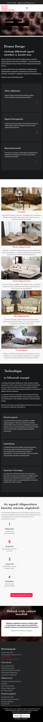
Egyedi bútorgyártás (7, 668)
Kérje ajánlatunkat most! (21, 595)
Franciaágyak (21, 350)
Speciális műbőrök (7, 701)
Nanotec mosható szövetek (10, 699)
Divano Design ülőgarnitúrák (7, 8)
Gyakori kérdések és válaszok (10, 670)
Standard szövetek (7, 697)
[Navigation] (26, 8)
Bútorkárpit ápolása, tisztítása (11, 706)
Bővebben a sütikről (21, 719)
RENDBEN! (17, 715)
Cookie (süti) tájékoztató (9, 675)
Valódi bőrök (5, 704)
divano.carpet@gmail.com (27, 3)
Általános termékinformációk (11, 681)
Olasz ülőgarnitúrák (7, 666)
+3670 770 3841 (12, 3)
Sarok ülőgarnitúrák (21, 281)
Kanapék (21, 212)
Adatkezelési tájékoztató (9, 672)
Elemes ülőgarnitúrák (21, 247)
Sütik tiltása (25, 715)
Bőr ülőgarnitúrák (21, 316)
